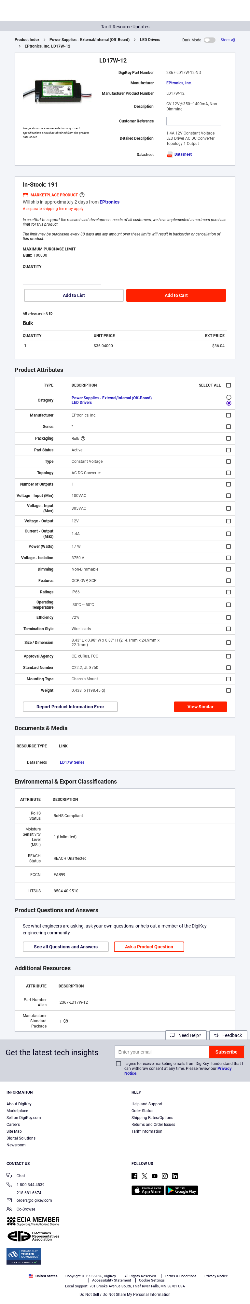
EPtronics (109, 202)
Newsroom (16, 1145)
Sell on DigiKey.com (24, 1117)
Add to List (74, 295)
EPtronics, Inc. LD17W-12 (47, 46)
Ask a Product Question (149, 946)
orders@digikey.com (29, 1201)
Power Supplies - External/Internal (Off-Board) (89, 39)
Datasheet (179, 154)
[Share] (228, 39)
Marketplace (17, 1111)
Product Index (27, 39)
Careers (13, 1124)
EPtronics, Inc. (179, 83)
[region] (125, 1281)
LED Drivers (150, 39)
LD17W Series (72, 762)
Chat (16, 1176)
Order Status (142, 1111)
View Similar (201, 706)
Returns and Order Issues (153, 1124)
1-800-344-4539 (26, 1185)
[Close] (239, 1268)
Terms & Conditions (111, 1280)
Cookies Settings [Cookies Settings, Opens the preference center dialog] (123, 1293)
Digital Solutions (21, 1138)
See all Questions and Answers (66, 946)
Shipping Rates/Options (152, 1117)
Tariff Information (147, 1131)
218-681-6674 (24, 1193)
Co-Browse (21, 1210)
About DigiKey (19, 1104)
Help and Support (147, 1104)
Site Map (14, 1131)
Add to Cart (176, 295)
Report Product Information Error (70, 706)
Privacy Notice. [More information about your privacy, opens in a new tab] (152, 1280)
